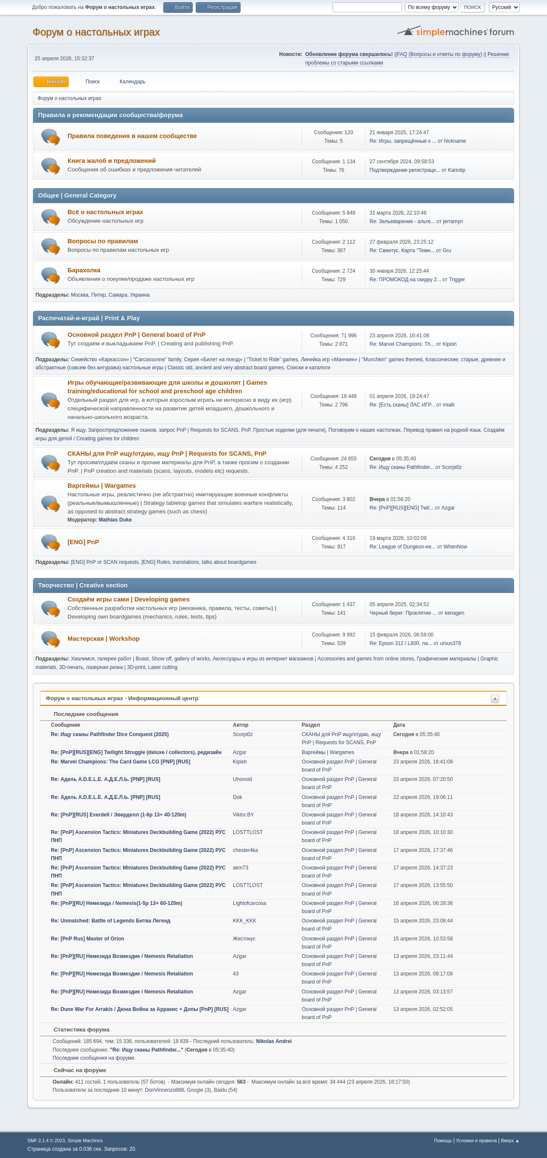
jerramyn (453, 221)
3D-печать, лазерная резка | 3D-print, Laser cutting (118, 667)
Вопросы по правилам (103, 241)
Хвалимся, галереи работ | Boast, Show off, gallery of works (140, 659)
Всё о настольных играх (105, 212)
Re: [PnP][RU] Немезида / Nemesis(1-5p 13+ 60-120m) (116, 903)
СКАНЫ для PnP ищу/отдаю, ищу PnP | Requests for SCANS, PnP (167, 453)
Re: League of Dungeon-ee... (403, 547)
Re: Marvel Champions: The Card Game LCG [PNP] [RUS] (120, 762)
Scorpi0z (452, 467)
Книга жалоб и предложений (112, 160)
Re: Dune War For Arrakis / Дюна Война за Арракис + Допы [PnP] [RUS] (140, 1009)
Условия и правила (476, 1140)
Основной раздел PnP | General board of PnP (137, 334)
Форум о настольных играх (96, 32)
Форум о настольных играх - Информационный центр (122, 698)
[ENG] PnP (83, 542)
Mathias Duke (115, 520)
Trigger (457, 280)
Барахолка (84, 270)
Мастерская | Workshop (104, 638)
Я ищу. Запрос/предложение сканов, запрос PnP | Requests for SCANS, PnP (160, 430)
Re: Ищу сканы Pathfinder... (402, 467)
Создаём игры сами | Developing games (129, 599)
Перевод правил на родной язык (442, 430)
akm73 (240, 868)
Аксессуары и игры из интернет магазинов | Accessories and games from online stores (313, 659)
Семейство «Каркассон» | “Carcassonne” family (126, 359)
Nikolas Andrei (273, 1041)
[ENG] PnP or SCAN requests (104, 562)
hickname (455, 141)
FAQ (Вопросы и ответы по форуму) (439, 54)
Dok (237, 797)
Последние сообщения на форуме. (94, 1058)
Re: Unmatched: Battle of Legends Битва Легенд (111, 921)
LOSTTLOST (248, 832)
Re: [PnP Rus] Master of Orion (87, 939)
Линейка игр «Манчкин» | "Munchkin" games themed (362, 359)
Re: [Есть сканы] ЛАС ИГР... (402, 405)
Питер (98, 295)
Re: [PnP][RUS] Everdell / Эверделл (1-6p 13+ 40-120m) (118, 815)
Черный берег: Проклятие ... (403, 613)
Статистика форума (77, 1029)
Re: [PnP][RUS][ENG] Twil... (402, 508)
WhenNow (455, 547)
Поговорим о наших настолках (365, 430)
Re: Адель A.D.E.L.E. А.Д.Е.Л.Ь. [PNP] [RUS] (105, 779)
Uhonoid (242, 779)
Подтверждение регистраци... (405, 170)
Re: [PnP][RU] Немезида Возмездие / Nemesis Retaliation (122, 956)
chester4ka (245, 850)
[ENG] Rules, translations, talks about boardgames (198, 562)
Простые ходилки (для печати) (289, 430)
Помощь (443, 1140)
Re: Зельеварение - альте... (402, 221)
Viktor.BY (243, 815)
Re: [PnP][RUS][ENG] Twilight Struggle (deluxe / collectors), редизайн (136, 752)
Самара (118, 295)
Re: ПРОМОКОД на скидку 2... (405, 280)
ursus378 (450, 643)
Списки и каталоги (308, 368)
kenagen (455, 613)
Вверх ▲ (510, 1140)
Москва (79, 295)
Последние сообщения (81, 714)
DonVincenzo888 (164, 1090)
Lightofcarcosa (249, 903)
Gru (447, 250)
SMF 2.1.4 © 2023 (46, 1140)
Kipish (450, 344)
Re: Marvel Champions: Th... (402, 344)
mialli (448, 405)
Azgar (448, 508)
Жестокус (244, 939)
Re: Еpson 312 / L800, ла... (401, 643)
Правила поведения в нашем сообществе (132, 136)
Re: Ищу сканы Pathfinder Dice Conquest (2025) (110, 734)
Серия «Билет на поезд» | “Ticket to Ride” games (241, 359)
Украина (140, 295)
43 (235, 974)
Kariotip (456, 170)
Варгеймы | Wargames (102, 485)
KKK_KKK (244, 921)
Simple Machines (85, 1140)
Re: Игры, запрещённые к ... (403, 141)
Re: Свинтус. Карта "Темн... (402, 250)
